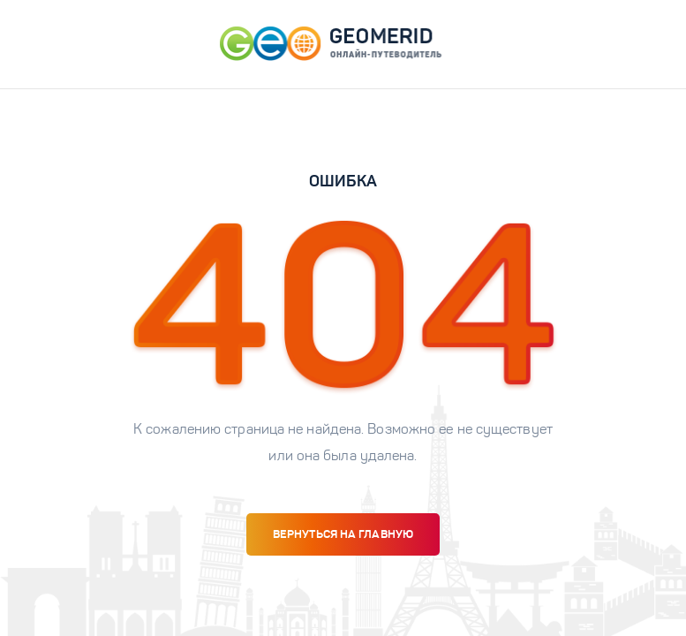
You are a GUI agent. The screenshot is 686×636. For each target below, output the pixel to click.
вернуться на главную (343, 533)
